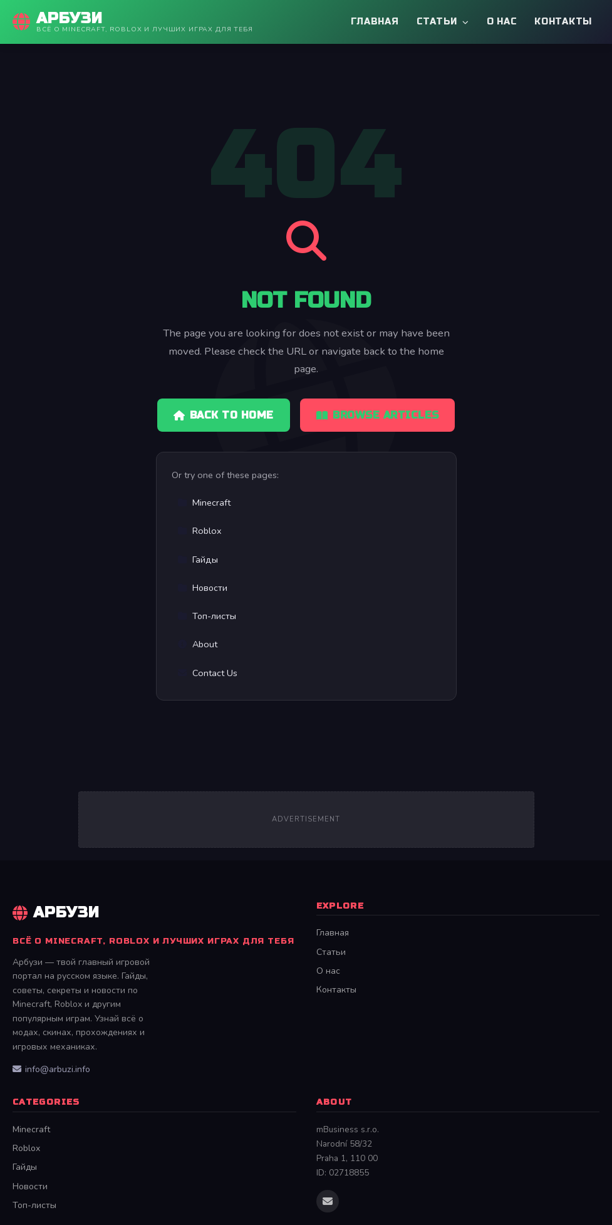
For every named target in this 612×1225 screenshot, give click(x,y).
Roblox (199, 530)
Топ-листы (206, 616)
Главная (375, 21)
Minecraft (204, 502)
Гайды (197, 559)
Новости (202, 587)
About (197, 644)
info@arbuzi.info (51, 1069)
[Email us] (327, 1201)
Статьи (443, 21)
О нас (502, 21)
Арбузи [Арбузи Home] (56, 913)
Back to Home (224, 415)
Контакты (563, 21)
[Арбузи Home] (133, 22)
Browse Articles (377, 415)
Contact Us (207, 673)
